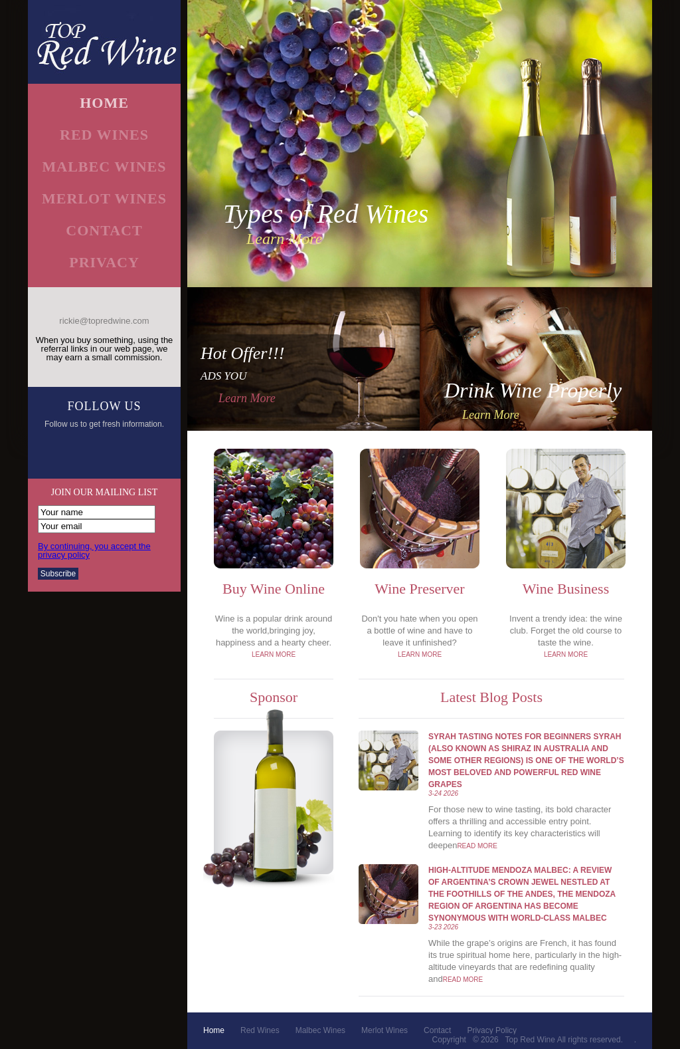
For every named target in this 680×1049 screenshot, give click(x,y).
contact (104, 230)
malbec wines (104, 166)
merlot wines (104, 198)
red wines (104, 134)
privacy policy (492, 1030)
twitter (89, 453)
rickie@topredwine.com (104, 321)
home (104, 103)
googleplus (119, 453)
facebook (59, 453)
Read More (477, 846)
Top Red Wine (530, 1039)
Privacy (104, 262)
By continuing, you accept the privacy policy (94, 550)
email (149, 453)
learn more (284, 238)
